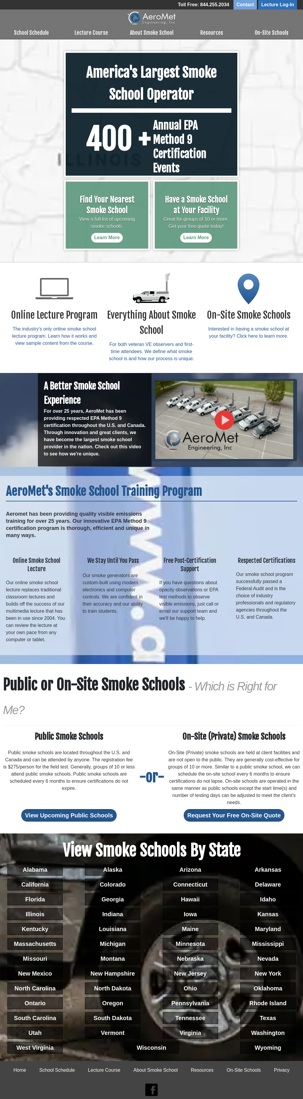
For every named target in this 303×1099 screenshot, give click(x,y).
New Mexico (35, 973)
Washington (268, 1032)
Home (20, 1069)
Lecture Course (91, 31)
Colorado (113, 884)
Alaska (113, 869)
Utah (34, 1032)
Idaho (268, 898)
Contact (245, 4)
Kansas (267, 913)
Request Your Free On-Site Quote (234, 814)
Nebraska (190, 958)
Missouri (35, 958)
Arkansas (267, 869)
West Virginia (35, 1047)
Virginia (190, 1032)
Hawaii (190, 898)
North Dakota (112, 987)
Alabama (35, 869)
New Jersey (190, 973)
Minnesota (190, 943)
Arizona (190, 869)
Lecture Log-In (277, 4)
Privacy (281, 1069)
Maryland (268, 928)
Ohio (190, 987)
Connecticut (190, 884)
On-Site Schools (272, 31)
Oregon (112, 1002)
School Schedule (31, 31)
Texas (268, 1017)
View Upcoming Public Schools (69, 814)
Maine (190, 928)
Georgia (112, 898)
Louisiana (112, 928)
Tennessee (190, 1017)
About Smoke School (151, 31)
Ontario (35, 1002)
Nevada (267, 958)
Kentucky (35, 928)
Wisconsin (151, 1047)
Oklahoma (268, 987)
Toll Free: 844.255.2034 (203, 4)
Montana (113, 958)
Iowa (190, 913)
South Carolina (35, 1017)
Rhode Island (268, 1002)
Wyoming (268, 1047)
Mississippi (268, 943)
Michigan (112, 943)
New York (268, 973)
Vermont (113, 1032)
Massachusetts (35, 943)
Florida (35, 898)
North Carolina (35, 987)
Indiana (112, 913)
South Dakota (113, 1017)
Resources (211, 31)
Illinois (35, 913)
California (35, 884)
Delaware (268, 884)
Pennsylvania (190, 1002)
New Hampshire (113, 973)
